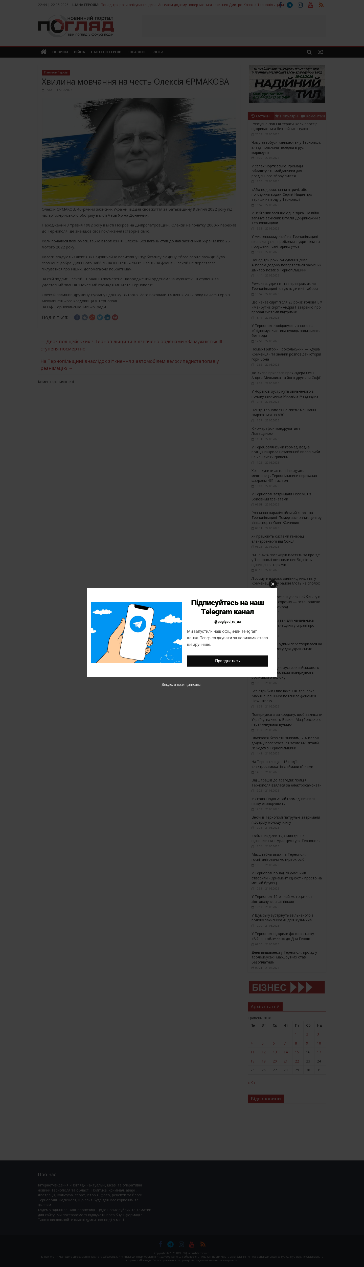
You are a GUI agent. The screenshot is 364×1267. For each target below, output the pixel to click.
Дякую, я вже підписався (182, 684)
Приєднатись (227, 660)
